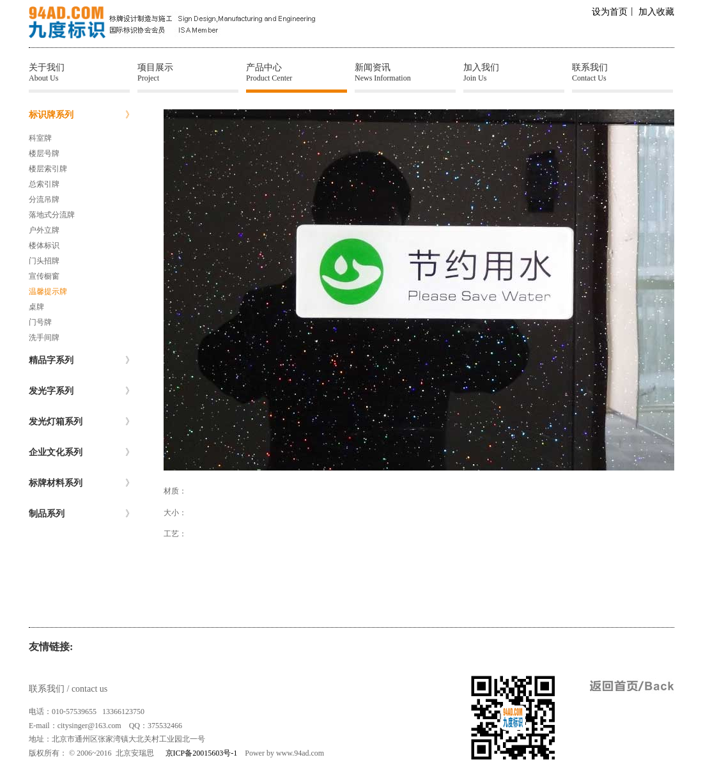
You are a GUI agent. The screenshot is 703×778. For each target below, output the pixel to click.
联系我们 (622, 73)
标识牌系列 (81, 115)
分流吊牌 (44, 199)
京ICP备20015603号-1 (202, 753)
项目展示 (187, 73)
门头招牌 (44, 260)
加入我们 (513, 73)
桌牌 (36, 306)
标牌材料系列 (81, 483)
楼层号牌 (44, 153)
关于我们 (79, 73)
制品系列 (81, 514)
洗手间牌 (44, 337)
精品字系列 (81, 360)
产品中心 (296, 73)
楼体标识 (44, 245)
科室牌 (40, 138)
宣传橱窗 (44, 276)
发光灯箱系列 (81, 422)
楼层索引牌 (48, 168)
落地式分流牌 (52, 214)
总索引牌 (44, 184)
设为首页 (610, 12)
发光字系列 (81, 391)
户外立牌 (44, 230)
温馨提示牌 (48, 291)
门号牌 (40, 322)
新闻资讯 (405, 73)
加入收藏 (656, 12)
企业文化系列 (81, 452)
